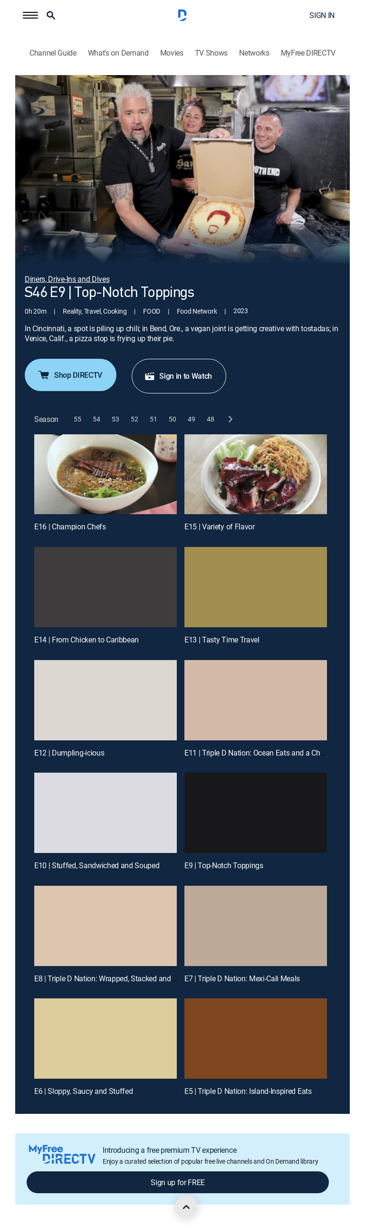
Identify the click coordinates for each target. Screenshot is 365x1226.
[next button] (230, 419)
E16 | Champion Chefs (70, 526)
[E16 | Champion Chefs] (105, 474)
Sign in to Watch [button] (178, 376)
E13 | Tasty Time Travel (221, 639)
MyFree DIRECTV (308, 53)
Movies (171, 53)
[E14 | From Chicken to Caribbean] (105, 587)
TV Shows (211, 53)
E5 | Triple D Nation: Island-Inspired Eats (248, 1091)
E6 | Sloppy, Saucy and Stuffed (83, 1091)
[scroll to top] (186, 1207)
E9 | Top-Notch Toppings (223, 865)
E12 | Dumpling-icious (69, 752)
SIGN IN (322, 15)
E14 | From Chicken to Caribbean (86, 639)
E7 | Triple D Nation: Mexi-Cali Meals (242, 978)
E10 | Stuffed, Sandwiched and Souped (96, 865)
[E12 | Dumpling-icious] (105, 700)
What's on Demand (118, 53)
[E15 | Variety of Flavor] (255, 474)
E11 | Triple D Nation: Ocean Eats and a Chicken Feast (270, 752)
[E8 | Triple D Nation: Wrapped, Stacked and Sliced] (105, 926)
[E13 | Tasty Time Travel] (255, 587)
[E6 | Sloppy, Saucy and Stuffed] (105, 1038)
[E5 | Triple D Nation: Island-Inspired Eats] (255, 1038)
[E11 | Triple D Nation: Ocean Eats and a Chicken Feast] (255, 700)
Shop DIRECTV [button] (69, 375)
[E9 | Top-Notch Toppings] (255, 813)
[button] (30, 15)
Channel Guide (53, 53)
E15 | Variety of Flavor (219, 526)
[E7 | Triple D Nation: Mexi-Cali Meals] (255, 926)
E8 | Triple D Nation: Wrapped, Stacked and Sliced (113, 978)
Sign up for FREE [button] (178, 1182)
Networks (254, 53)
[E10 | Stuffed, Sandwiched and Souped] (105, 813)
